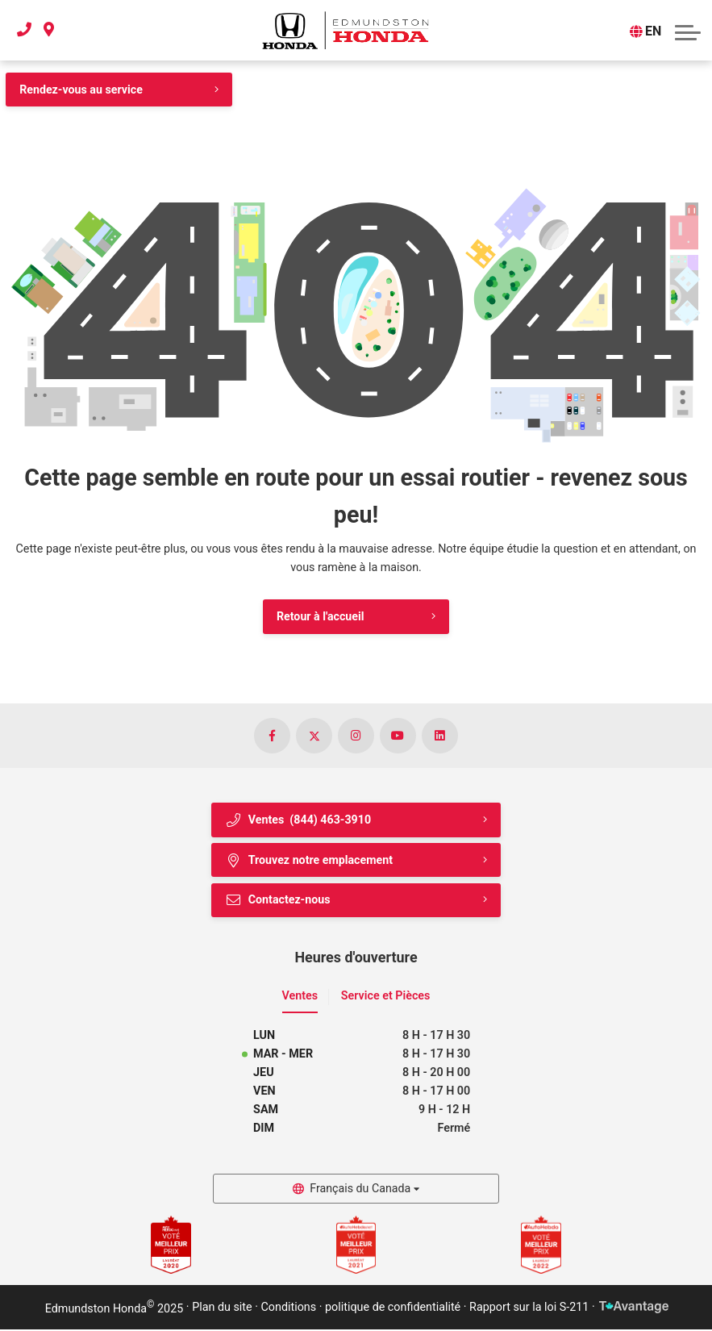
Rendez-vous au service (81, 89)
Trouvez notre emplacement (309, 861)
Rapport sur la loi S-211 (529, 1309)
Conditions (289, 1309)
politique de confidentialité (392, 1309)
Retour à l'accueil (320, 617)
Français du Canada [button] (360, 1190)
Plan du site (222, 1309)
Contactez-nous (278, 901)
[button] (688, 30)
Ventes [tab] (300, 997)
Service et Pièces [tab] (386, 997)
